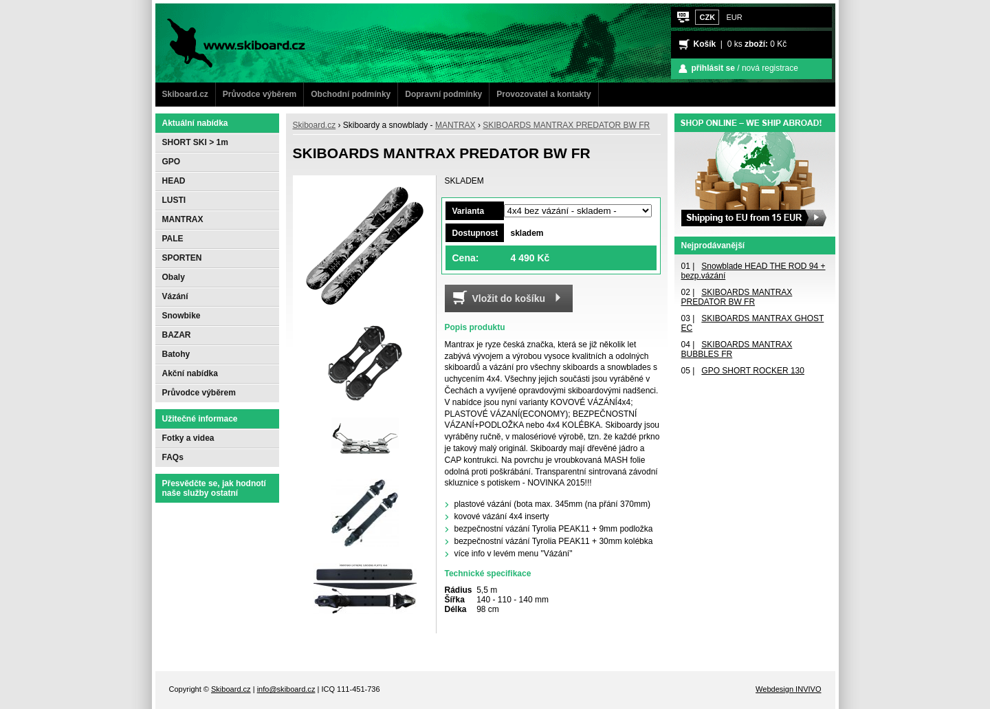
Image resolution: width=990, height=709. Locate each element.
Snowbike (181, 315)
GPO (171, 161)
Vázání (175, 296)
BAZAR (176, 335)
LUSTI (174, 200)
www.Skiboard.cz (205, 10)
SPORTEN (182, 258)
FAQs (173, 457)
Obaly (173, 277)
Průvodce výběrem (259, 94)
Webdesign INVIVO (788, 689)
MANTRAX (455, 125)
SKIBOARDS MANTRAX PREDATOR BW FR (566, 125)
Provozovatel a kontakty (543, 94)
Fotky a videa (188, 438)
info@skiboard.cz (286, 689)
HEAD (174, 181)
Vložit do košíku (509, 298)
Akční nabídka (190, 373)
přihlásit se (713, 68)
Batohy (176, 354)
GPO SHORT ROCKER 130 (752, 370)
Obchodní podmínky (350, 94)
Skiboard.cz (185, 94)
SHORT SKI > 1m (195, 142)
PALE (173, 238)
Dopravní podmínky (443, 94)
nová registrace (770, 68)
